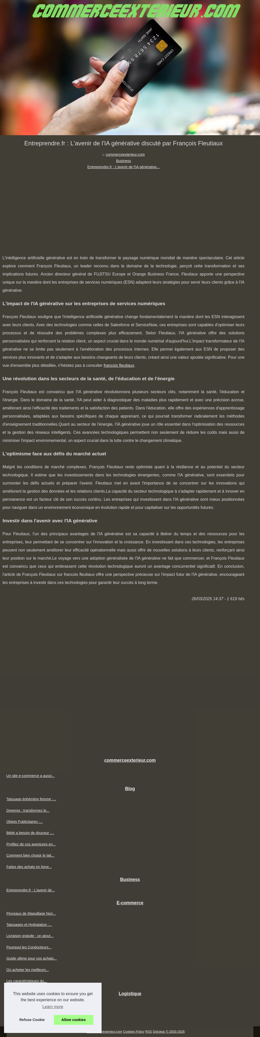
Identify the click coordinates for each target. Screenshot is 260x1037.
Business (123, 161)
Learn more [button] (52, 1007)
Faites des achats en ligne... (29, 867)
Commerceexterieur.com (104, 1031)
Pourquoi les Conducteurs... (29, 947)
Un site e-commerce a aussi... (30, 776)
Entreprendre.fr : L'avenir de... (30, 890)
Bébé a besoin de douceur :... (30, 833)
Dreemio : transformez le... (28, 810)
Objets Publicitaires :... (24, 822)
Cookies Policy (133, 1031)
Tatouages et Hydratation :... (29, 925)
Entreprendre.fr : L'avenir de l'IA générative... (123, 167)
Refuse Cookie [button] (32, 1020)
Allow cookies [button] (73, 1020)
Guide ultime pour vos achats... (31, 958)
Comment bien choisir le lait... (30, 855)
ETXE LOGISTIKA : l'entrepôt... (31, 1015)
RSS (148, 1031)
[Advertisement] (123, 208)
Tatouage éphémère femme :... (31, 799)
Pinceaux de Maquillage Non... (31, 913)
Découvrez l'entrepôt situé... (29, 1004)
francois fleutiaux (119, 365)
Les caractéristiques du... (26, 981)
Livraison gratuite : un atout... (30, 936)
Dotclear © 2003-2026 (169, 1031)
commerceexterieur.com (125, 154)
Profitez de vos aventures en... (31, 844)
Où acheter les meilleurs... (27, 970)
